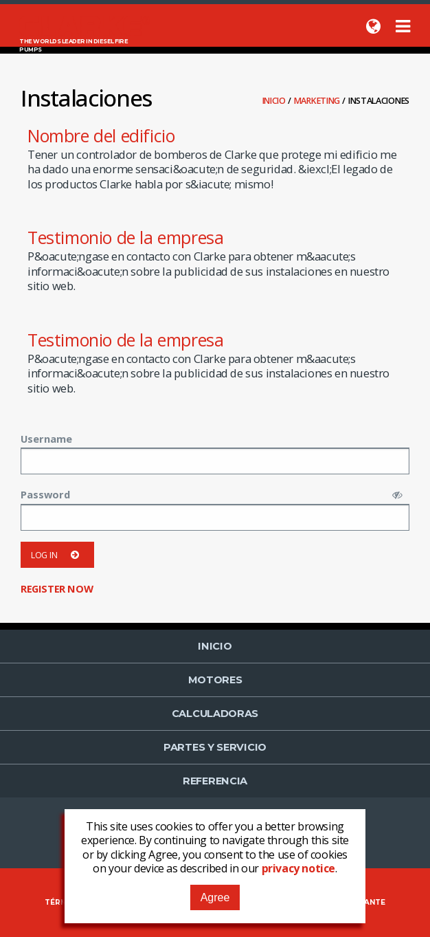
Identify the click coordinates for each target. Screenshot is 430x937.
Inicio (275, 101)
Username (46, 438)
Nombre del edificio (100, 135)
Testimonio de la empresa (125, 237)
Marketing (318, 101)
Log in (57, 555)
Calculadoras (215, 713)
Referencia (215, 781)
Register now (57, 588)
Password (45, 494)
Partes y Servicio (215, 747)
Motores (215, 680)
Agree (215, 897)
